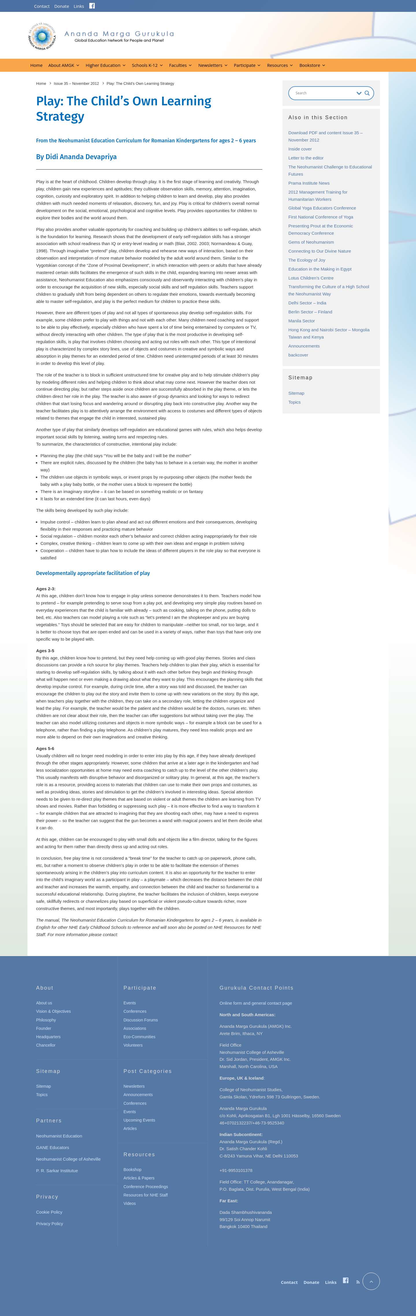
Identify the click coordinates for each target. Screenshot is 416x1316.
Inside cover (300, 148)
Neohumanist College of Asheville (68, 1159)
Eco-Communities (139, 1036)
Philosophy (46, 1020)
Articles (130, 1128)
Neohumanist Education (59, 1135)
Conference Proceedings (146, 1186)
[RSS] (358, 1282)
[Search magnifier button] (367, 93)
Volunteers (133, 1045)
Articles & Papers (139, 1178)
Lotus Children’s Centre (310, 277)
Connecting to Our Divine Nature (319, 251)
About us (44, 1003)
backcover (298, 354)
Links (79, 6)
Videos (130, 1203)
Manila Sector (301, 320)
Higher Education (103, 65)
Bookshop (133, 1169)
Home (36, 65)
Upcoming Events (139, 1120)
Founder (43, 1028)
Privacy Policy (49, 1223)
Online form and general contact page (256, 1003)
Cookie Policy (49, 1212)
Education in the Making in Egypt (319, 268)
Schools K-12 (145, 65)
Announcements (304, 345)
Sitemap (296, 393)
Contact (42, 6)
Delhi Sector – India (307, 302)
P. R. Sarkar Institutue (57, 1170)
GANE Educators (52, 1147)
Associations (135, 1028)
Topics (294, 402)
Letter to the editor (306, 157)
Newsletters (210, 65)
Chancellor (45, 1045)
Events (130, 1003)
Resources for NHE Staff (146, 1195)
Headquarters (48, 1036)
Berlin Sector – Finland (310, 311)
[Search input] (325, 93)
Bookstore (309, 65)
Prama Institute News (309, 183)
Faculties (178, 65)
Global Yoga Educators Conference (322, 207)
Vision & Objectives (53, 1011)
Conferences (135, 1011)
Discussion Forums (141, 1020)
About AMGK (61, 65)
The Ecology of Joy (306, 260)
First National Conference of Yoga (320, 216)
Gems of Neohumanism (311, 242)
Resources (277, 65)
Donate (61, 6)
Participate (245, 65)
